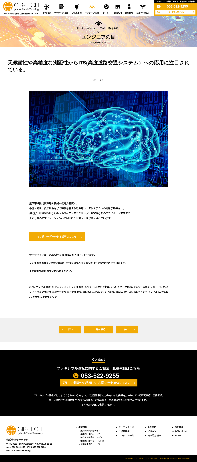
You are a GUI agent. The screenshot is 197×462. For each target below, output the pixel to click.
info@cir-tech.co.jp (21, 450)
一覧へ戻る (99, 329)
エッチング (141, 292)
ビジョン (106, 13)
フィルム (155, 292)
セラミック (51, 297)
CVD (119, 292)
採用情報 (129, 13)
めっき (128, 292)
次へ (126, 329)
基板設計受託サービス (90, 434)
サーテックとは (61, 13)
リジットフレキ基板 (72, 287)
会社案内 (118, 13)
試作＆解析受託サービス (91, 437)
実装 (106, 287)
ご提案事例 (77, 13)
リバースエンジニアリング (150, 287)
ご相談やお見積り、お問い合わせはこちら (99, 382)
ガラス (38, 297)
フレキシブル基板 (41, 287)
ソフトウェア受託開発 (41, 292)
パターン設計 (94, 287)
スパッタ (102, 292)
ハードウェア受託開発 (69, 292)
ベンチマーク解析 (122, 287)
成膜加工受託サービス (90, 444)
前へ (70, 329)
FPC (55, 287)
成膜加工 (89, 292)
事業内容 (47, 13)
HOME (178, 435)
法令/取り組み (143, 13)
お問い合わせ (177, 12)
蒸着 (111, 292)
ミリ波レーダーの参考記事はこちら (56, 236)
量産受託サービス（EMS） (92, 440)
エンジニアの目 (92, 13)
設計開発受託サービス (90, 430)
